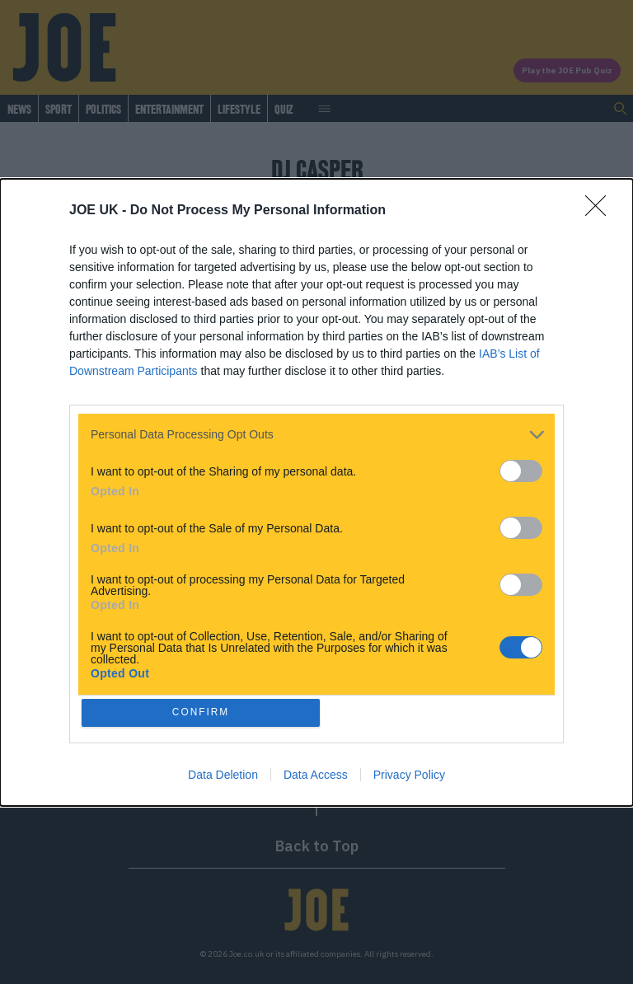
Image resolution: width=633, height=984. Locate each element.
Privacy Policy (409, 776)
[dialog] (316, 492)
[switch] (520, 468)
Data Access (316, 776)
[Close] (601, 208)
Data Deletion (223, 776)
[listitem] (316, 432)
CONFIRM (203, 712)
